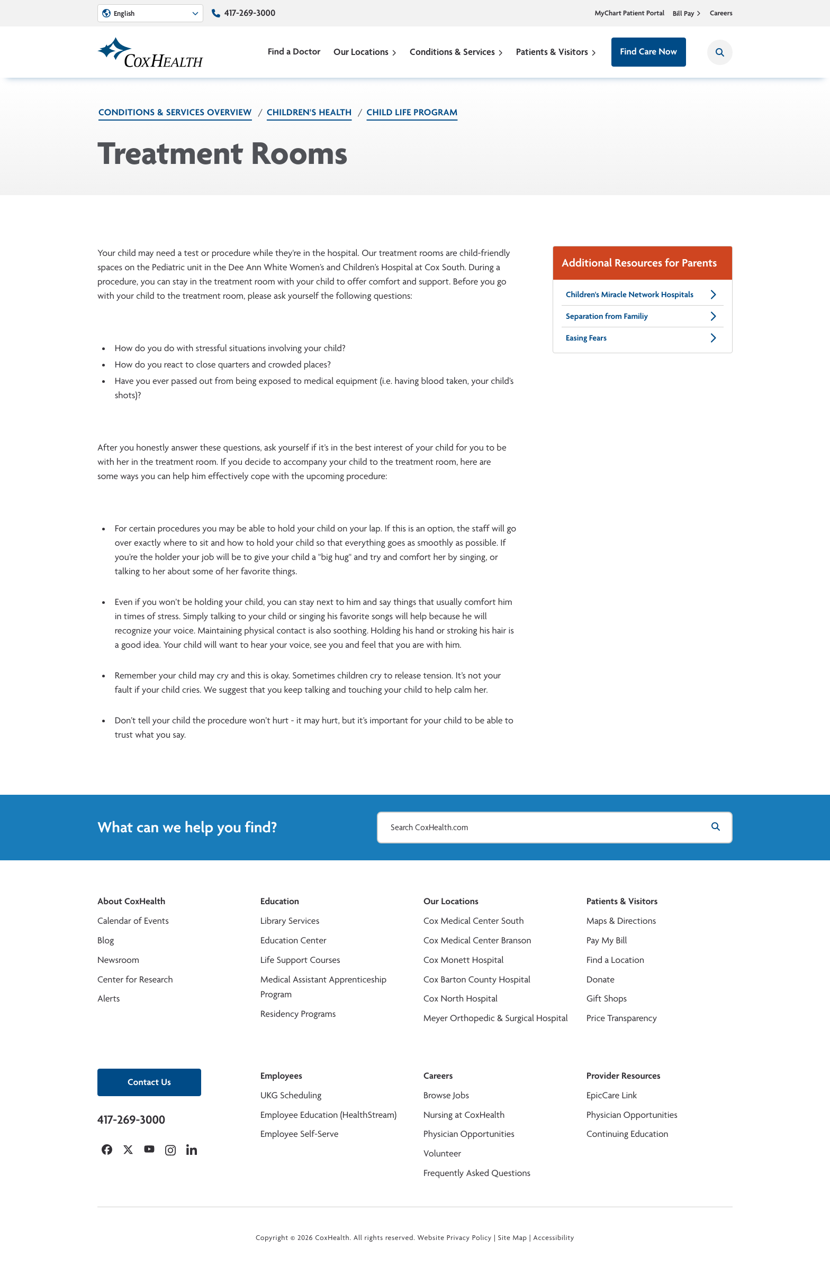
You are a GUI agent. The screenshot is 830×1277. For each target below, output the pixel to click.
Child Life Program (412, 112)
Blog (105, 940)
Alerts (108, 998)
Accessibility (553, 1238)
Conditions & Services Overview (175, 112)
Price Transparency (622, 1018)
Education (279, 901)
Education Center (293, 940)
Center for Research (135, 979)
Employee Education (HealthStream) (328, 1114)
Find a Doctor (294, 51)
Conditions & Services (456, 51)
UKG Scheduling (290, 1095)
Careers (721, 13)
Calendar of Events (133, 920)
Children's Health (309, 112)
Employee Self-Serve (299, 1134)
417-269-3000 (249, 13)
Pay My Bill (607, 940)
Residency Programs (298, 1013)
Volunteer (442, 1153)
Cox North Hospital (460, 998)
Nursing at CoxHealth (463, 1114)
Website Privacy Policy (455, 1238)
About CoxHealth (131, 901)
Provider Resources (624, 1075)
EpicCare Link (612, 1095)
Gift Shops (607, 998)
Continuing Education (628, 1134)
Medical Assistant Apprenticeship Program (323, 987)
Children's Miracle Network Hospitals (642, 294)
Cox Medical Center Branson (477, 940)
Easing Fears (642, 338)
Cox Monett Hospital (463, 960)
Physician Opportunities (469, 1134)
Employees (281, 1075)
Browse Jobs (446, 1095)
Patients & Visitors (556, 51)
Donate (601, 979)
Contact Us (149, 1082)
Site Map (512, 1238)
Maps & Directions (621, 920)
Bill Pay (687, 13)
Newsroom (118, 960)
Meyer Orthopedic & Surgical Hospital (495, 1018)
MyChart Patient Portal (630, 13)
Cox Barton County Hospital (476, 979)
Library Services (289, 920)
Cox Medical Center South (473, 920)
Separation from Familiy (642, 316)
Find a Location (615, 960)
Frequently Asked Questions (476, 1173)
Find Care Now (648, 51)
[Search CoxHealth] (720, 52)
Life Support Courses (300, 960)
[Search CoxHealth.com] (555, 827)
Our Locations (365, 51)
